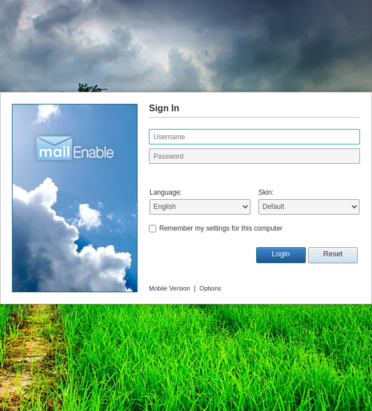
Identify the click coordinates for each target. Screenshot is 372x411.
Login (281, 253)
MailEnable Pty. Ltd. (50, 311)
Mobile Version (169, 288)
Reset (333, 253)
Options (210, 288)
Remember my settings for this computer (220, 228)
